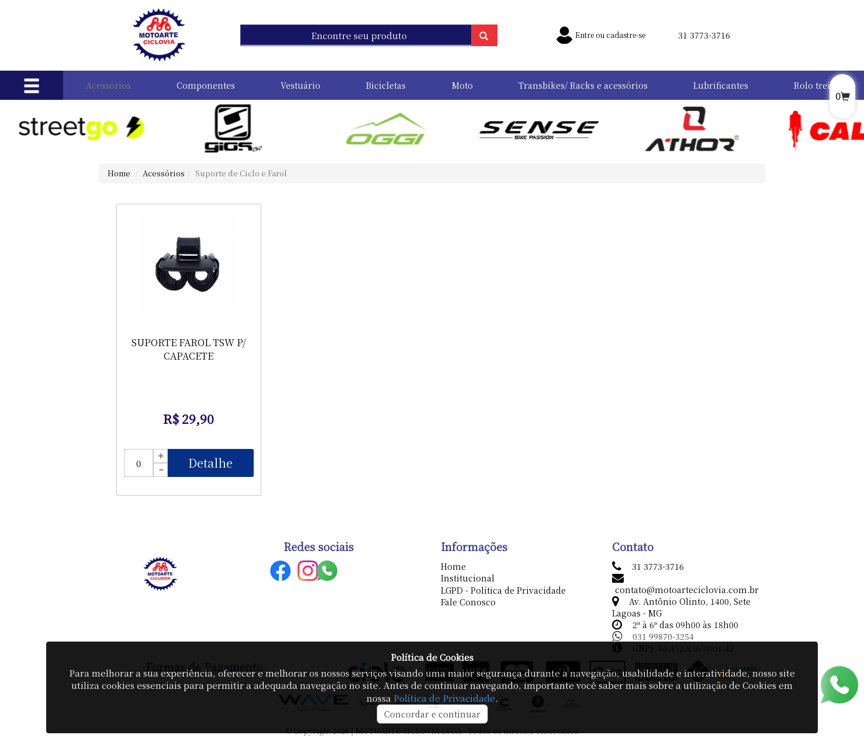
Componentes (206, 85)
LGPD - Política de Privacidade (503, 590)
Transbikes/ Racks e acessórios (583, 85)
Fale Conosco (468, 602)
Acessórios (108, 85)
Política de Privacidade (444, 698)
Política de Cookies (432, 657)
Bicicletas (386, 85)
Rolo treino (817, 85)
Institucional (468, 578)
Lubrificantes (720, 85)
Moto (462, 85)
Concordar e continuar (432, 714)
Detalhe (210, 462)
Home (119, 173)
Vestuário (300, 85)
